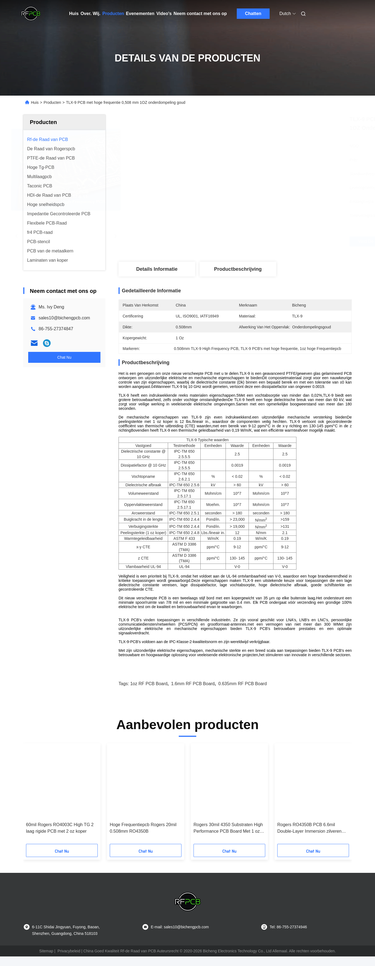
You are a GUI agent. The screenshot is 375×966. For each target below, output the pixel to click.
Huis (74, 13)
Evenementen (140, 13)
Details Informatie (156, 269)
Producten (113, 13)
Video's (164, 13)
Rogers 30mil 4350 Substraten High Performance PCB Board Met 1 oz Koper (228, 838)
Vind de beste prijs (264, 241)
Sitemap (46, 960)
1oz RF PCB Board (149, 693)
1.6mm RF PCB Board (193, 693)
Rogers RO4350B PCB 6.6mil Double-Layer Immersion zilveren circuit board (309, 838)
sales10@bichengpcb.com (64, 318)
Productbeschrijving (238, 269)
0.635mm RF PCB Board (242, 693)
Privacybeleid (68, 960)
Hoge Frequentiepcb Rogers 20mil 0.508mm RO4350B (143, 837)
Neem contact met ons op (200, 13)
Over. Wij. (90, 13)
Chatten (253, 13)
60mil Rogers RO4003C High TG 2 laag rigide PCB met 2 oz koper (60, 837)
